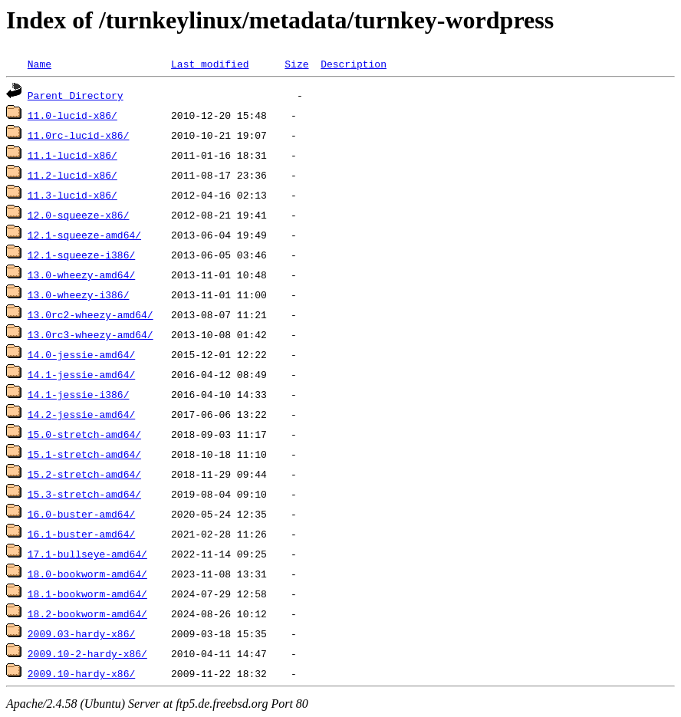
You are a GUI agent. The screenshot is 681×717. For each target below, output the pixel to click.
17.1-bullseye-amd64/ (87, 554)
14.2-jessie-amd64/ (81, 414)
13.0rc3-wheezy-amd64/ (90, 334)
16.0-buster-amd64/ (81, 514)
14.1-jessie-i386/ (79, 394)
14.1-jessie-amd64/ (81, 374)
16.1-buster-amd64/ (81, 534)
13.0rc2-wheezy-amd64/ (90, 314)
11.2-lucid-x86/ (72, 175)
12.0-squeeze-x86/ (79, 215)
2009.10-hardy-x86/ (81, 673)
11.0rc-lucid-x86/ (79, 135)
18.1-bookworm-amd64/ (87, 593)
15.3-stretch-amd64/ (84, 494)
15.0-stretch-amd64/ (84, 434)
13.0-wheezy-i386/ (79, 294)
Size (296, 64)
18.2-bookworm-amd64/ (87, 613)
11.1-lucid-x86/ (72, 155)
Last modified (209, 64)
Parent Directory (75, 95)
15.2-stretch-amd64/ (84, 474)
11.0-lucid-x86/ (72, 115)
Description (354, 64)
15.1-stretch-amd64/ (84, 454)
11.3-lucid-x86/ (72, 195)
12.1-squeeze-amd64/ (84, 235)
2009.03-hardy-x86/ (81, 633)
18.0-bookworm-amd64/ (87, 574)
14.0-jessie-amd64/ (81, 354)
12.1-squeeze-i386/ (81, 254)
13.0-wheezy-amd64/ (81, 274)
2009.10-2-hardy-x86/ (87, 653)
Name (39, 64)
